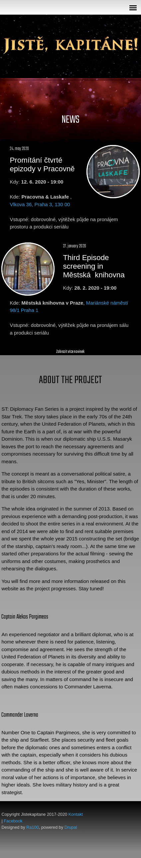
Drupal (71, 827)
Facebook (13, 820)
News (70, 119)
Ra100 (32, 827)
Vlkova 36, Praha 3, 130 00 (40, 204)
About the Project (70, 380)
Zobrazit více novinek (70, 351)
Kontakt (76, 814)
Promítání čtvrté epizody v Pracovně (42, 164)
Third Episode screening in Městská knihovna (93, 266)
